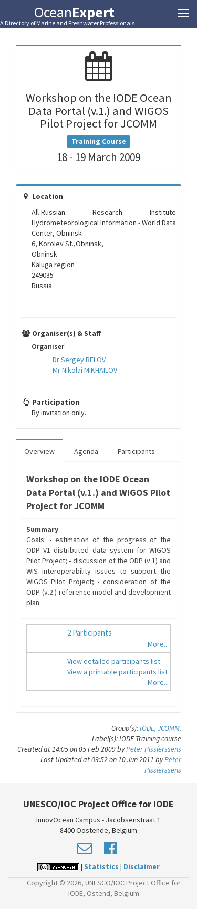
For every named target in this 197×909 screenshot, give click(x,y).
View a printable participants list (117, 672)
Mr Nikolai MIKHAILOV (85, 370)
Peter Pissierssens (153, 749)
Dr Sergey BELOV (79, 359)
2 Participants (89, 633)
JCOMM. (169, 728)
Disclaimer (141, 866)
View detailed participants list (113, 661)
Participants (136, 451)
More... (158, 644)
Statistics (101, 866)
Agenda (86, 451)
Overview (39, 451)
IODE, (149, 728)
